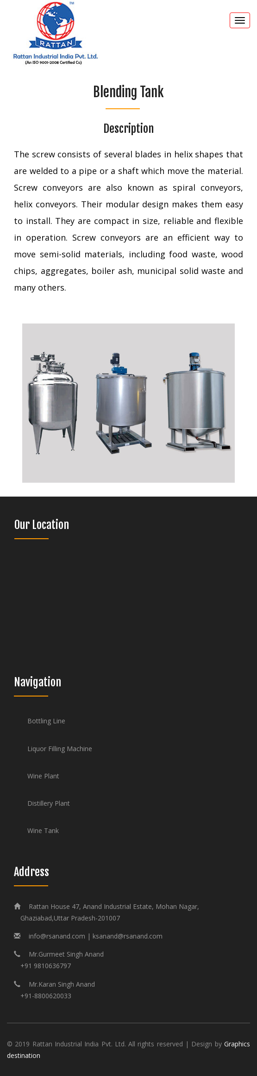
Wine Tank (43, 830)
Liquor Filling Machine (59, 748)
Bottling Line (46, 720)
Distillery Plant (48, 803)
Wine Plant (43, 775)
